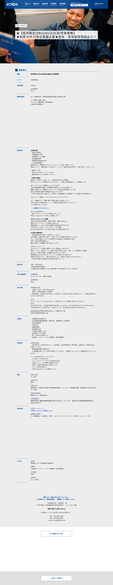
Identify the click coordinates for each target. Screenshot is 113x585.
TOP (17, 25)
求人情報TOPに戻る (56, 533)
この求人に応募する (56, 578)
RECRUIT (23, 25)
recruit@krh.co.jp (59, 520)
